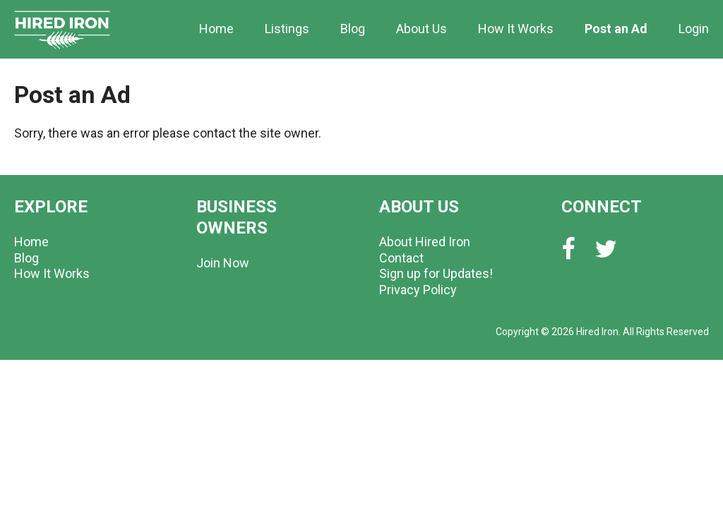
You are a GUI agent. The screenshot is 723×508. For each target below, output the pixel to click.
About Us (421, 28)
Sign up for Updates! (436, 273)
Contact (401, 257)
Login (694, 28)
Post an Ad (616, 28)
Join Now (222, 262)
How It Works (516, 28)
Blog (352, 28)
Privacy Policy (418, 289)
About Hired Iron (424, 241)
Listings (287, 28)
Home (216, 28)
